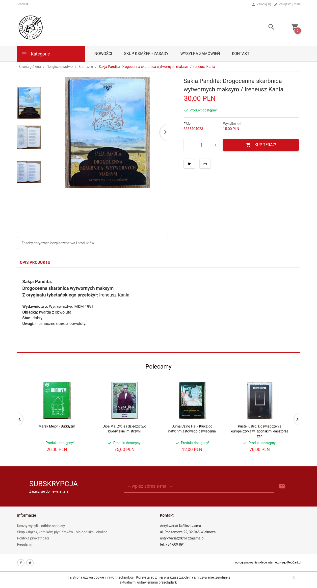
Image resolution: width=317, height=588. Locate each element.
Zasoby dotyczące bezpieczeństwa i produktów (58, 243)
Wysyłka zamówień (200, 53)
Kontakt (240, 53)
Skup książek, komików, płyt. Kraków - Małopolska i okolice (62, 532)
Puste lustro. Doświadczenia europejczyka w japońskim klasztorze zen (259, 431)
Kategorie (35, 54)
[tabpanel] (158, 309)
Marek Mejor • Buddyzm (57, 426)
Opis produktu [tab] (35, 262)
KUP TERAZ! (261, 145)
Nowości (103, 53)
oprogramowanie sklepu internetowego (261, 562)
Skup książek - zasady (146, 53)
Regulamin (25, 544)
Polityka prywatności (33, 538)
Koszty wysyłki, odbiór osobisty (41, 526)
